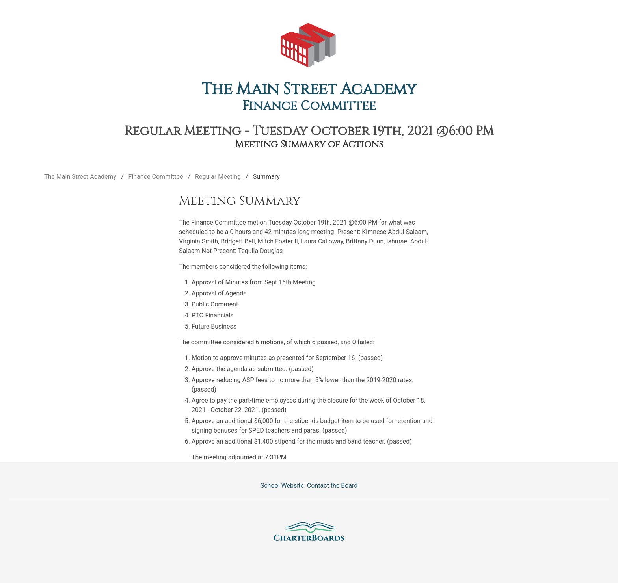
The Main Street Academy (309, 89)
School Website (282, 485)
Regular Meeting (218, 176)
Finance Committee (309, 106)
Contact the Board (332, 485)
